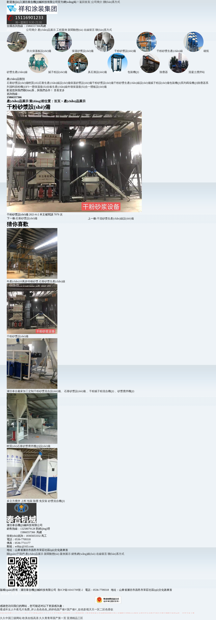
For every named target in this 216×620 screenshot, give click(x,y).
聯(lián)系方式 (111, 2)
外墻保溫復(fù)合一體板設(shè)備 (87, 86)
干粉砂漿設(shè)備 (103, 82)
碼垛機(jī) (192, 82)
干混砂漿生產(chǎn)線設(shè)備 (115, 218)
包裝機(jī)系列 (177, 82)
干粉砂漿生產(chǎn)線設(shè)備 (132, 82)
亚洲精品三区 (75, 618)
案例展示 (65, 553)
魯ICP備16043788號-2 (70, 589)
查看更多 (59, 90)
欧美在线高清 (30, 618)
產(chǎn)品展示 (47, 29)
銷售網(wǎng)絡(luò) (83, 553)
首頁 (57, 101)
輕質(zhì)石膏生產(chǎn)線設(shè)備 (49, 82)
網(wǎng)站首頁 (16, 29)
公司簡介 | (97, 2)
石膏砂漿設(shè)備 (17, 82)
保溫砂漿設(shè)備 (81, 82)
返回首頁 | (85, 2)
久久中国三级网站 (11, 618)
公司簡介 (31, 29)
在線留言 (89, 29)
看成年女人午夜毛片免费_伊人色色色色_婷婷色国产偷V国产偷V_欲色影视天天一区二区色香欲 (56, 609)
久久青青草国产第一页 (52, 618)
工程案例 (61, 29)
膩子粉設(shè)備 (160, 82)
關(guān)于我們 (16, 553)
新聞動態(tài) (75, 29)
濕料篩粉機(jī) (17, 86)
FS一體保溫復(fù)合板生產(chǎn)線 (47, 86)
